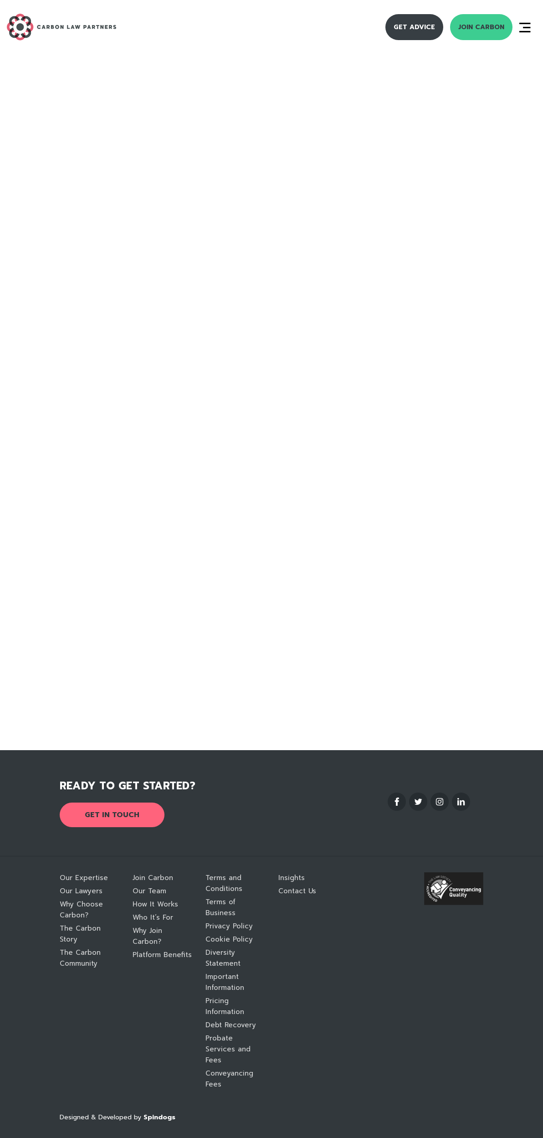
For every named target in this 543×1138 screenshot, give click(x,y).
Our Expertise (84, 878)
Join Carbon (481, 27)
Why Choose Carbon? (81, 909)
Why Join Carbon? (147, 936)
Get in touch (112, 814)
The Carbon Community (80, 957)
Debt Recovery (230, 1025)
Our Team (149, 891)
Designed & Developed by (117, 1117)
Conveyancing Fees (229, 1078)
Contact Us (297, 891)
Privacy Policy (229, 926)
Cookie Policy (229, 939)
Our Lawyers (81, 891)
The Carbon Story (80, 933)
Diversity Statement (223, 957)
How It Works (155, 904)
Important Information (224, 982)
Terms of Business (220, 907)
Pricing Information (224, 1006)
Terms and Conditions (223, 883)
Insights (291, 878)
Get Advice (414, 27)
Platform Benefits (162, 955)
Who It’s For (153, 917)
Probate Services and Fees (228, 1049)
